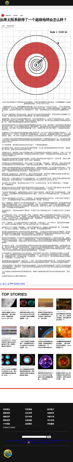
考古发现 (50, 420)
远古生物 (28, 416)
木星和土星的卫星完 (61, 311)
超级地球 (17, 284)
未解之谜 (50, 416)
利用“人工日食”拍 (60, 371)
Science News (9, 427)
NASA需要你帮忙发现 (7, 310)
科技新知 (6, 409)
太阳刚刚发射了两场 (25, 310)
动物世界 (50, 413)
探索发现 (6, 420)
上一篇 (2, 284)
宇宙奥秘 (15, 15)
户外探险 (6, 424)
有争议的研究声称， (61, 339)
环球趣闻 (50, 424)
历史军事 (28, 413)
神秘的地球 (8, 15)
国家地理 (6, 413)
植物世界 (6, 416)
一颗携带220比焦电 (43, 339)
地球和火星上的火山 (25, 339)
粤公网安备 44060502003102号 (42, 442)
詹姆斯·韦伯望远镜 (6, 367)
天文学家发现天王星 (25, 367)
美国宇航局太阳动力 (43, 371)
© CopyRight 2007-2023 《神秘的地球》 (20, 440)
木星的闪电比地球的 (6, 338)
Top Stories (14, 294)
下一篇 (7, 284)
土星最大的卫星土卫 (43, 310)
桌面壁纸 (28, 424)
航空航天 (50, 409)
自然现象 (28, 420)
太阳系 (21, 15)
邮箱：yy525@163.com (46, 440)
